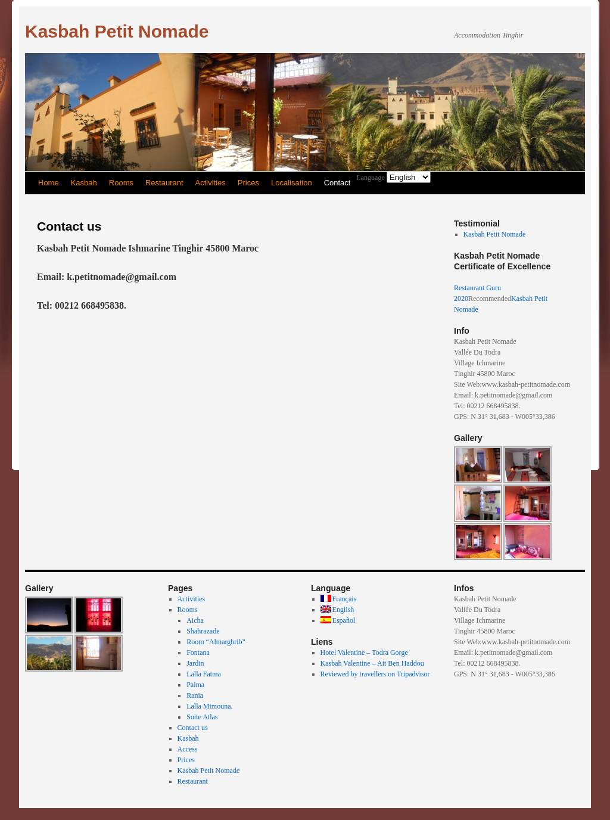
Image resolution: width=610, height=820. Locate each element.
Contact (337, 182)
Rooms (121, 182)
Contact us (193, 727)
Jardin (195, 663)
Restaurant (164, 182)
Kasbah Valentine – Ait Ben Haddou (372, 663)
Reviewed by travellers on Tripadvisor (375, 674)
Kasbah (84, 182)
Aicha (195, 620)
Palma (195, 685)
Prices (248, 182)
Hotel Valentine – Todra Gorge (364, 652)
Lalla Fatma (203, 674)
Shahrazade (202, 631)
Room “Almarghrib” (215, 642)
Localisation (291, 182)
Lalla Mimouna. (209, 706)
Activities (210, 182)
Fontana (198, 652)
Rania (194, 695)
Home (48, 182)
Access (188, 749)
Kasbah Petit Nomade (116, 31)
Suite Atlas (201, 717)
